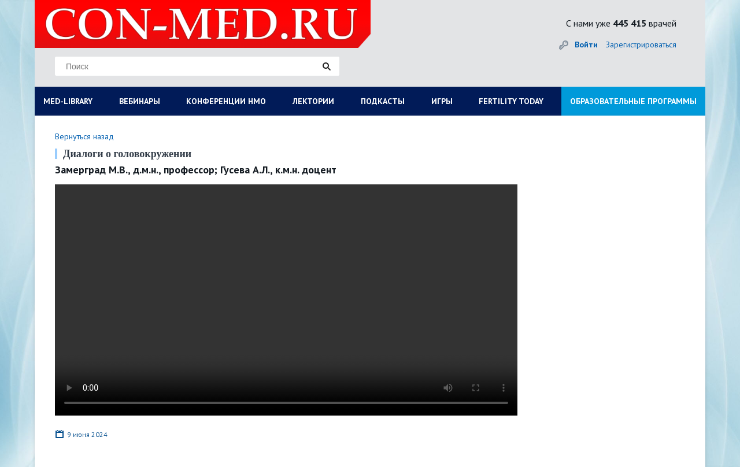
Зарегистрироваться (641, 44)
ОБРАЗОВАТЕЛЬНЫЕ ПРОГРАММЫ (633, 101)
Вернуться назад (84, 136)
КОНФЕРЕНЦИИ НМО (226, 101)
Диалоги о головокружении (127, 154)
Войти (586, 44)
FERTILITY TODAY (511, 101)
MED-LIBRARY (67, 101)
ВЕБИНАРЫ (139, 101)
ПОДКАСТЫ (383, 101)
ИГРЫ (442, 101)
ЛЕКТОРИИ (313, 101)
